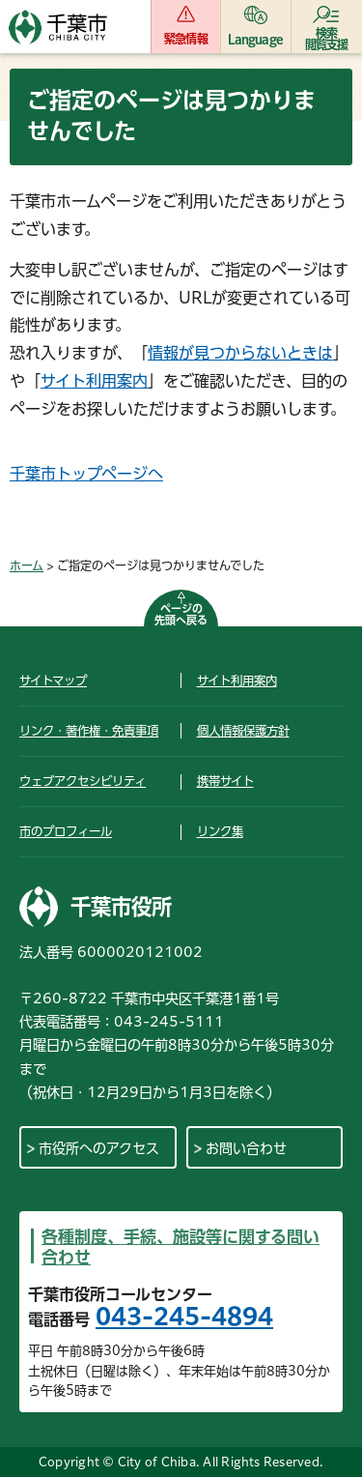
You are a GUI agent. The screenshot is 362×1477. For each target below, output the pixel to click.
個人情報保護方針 (243, 731)
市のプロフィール (65, 831)
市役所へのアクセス (99, 1148)
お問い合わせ (246, 1148)
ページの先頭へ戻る (181, 614)
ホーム (26, 565)
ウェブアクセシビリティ (82, 781)
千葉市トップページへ (86, 473)
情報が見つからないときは (240, 353)
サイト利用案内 (94, 381)
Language (255, 38)
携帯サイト (225, 781)
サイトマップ (53, 680)
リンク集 (220, 831)
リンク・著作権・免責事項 (88, 731)
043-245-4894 (184, 1316)
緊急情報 (186, 38)
